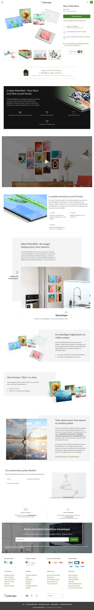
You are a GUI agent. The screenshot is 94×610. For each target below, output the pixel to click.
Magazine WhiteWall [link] (73, 579)
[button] (91, 2)
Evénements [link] (71, 581)
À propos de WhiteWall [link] (31, 575)
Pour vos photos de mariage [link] (75, 587)
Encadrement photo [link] (9, 575)
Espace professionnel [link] (52, 581)
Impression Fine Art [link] (9, 581)
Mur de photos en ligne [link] (74, 585)
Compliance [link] (28, 581)
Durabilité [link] (28, 587)
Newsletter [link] (28, 583)
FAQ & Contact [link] (50, 577)
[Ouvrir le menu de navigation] (2, 2)
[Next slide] (71, 316)
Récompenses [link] (29, 579)
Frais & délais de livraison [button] (53, 579)
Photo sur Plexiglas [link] (9, 577)
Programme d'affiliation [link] (31, 585)
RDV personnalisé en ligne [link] (53, 575)
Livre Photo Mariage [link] (9, 585)
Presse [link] (27, 577)
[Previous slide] (22, 316)
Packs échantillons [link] (72, 577)
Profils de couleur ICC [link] (52, 583)
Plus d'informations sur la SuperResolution (67, 456)
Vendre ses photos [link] (72, 575)
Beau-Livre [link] (6, 583)
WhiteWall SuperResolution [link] (75, 583)
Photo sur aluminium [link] (9, 579)
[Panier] (87, 2)
